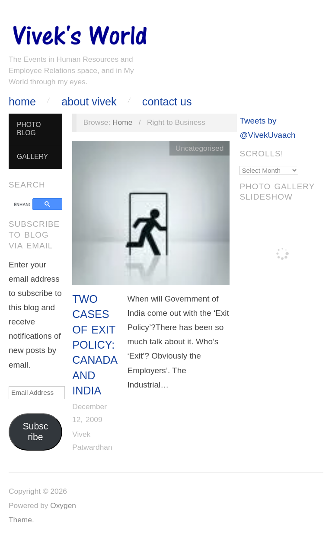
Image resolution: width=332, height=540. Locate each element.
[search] (22, 204)
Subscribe (35, 431)
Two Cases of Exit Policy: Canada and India (94, 345)
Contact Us (167, 101)
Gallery (32, 156)
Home (22, 101)
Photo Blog (29, 129)
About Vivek (88, 101)
